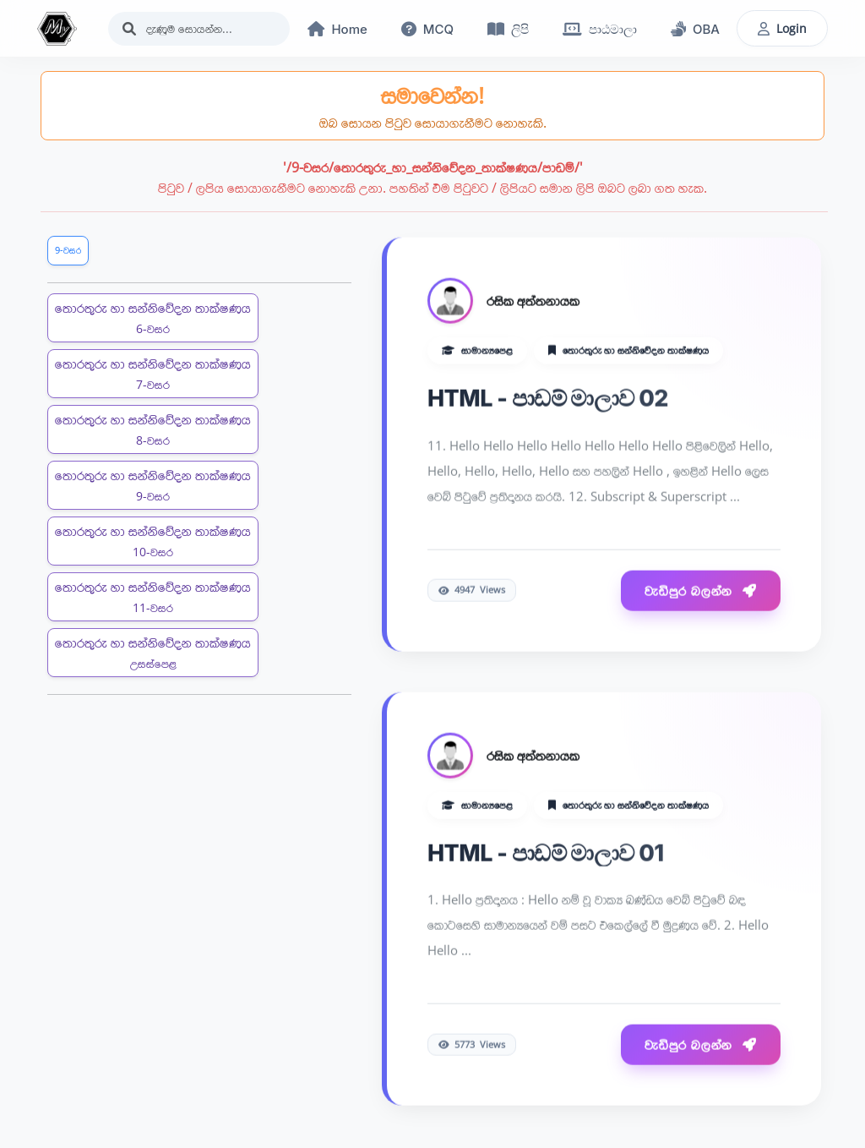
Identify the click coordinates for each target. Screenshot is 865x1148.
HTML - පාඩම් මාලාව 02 (547, 399)
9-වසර (68, 249)
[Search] (199, 28)
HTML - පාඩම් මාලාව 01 (545, 852)
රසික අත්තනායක (533, 301)
